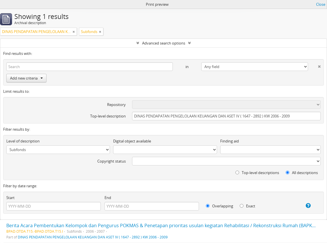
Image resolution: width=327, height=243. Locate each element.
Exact (247, 206)
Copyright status (111, 161)
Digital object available (132, 141)
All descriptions (302, 172)
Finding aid (229, 141)
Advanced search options (163, 43)
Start (10, 197)
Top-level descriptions (257, 172)
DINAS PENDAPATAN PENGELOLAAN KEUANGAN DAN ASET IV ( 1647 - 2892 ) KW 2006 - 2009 (93, 237)
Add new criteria (26, 78)
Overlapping (219, 206)
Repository (116, 104)
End (108, 197)
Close (320, 4)
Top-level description (108, 116)
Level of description (23, 141)
